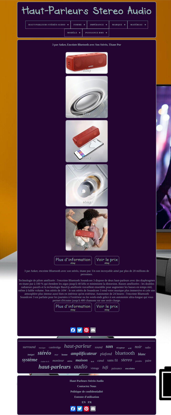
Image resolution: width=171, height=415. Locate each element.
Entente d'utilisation (86, 396)
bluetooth (125, 353)
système (29, 359)
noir (138, 346)
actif (129, 348)
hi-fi (92, 361)
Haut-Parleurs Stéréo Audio (87, 380)
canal (100, 360)
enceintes (130, 368)
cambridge (55, 347)
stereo (126, 359)
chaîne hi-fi (45, 361)
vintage (95, 368)
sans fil (112, 360)
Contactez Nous (86, 386)
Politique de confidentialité (86, 391)
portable (138, 361)
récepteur (120, 347)
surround (29, 347)
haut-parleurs (55, 367)
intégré (31, 354)
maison (82, 360)
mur (56, 354)
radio (148, 347)
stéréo (44, 353)
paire (148, 360)
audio (80, 366)
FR (90, 402)
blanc (142, 354)
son (109, 346)
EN (84, 402)
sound (98, 347)
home (64, 354)
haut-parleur (78, 346)
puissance (117, 368)
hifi (105, 367)
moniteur (58, 360)
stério (69, 361)
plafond (106, 354)
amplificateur (84, 353)
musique (42, 348)
